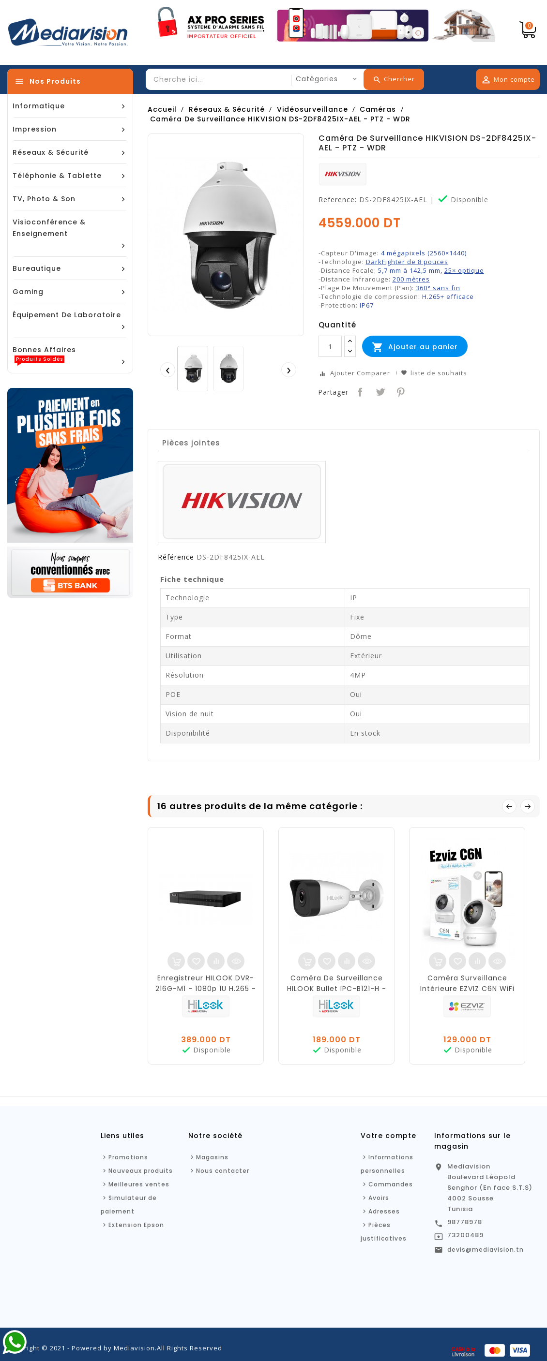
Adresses (384, 1211)
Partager (359, 391)
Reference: (338, 199)
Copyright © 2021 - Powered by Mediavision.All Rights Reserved (114, 1348)
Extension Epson (136, 1225)
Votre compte (388, 1135)
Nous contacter (222, 1171)
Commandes (390, 1184)
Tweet (379, 391)
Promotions (128, 1157)
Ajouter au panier (415, 347)
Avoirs (378, 1198)
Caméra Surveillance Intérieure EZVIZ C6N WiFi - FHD (467, 988)
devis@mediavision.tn (485, 1249)
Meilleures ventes (138, 1184)
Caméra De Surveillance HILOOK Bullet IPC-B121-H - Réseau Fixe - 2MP (336, 988)
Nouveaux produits (140, 1171)
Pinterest (400, 391)
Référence (176, 557)
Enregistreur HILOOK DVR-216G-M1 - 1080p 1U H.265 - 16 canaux (205, 988)
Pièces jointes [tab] (191, 443)
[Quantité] (330, 346)
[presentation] (167, 369)
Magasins (212, 1157)
